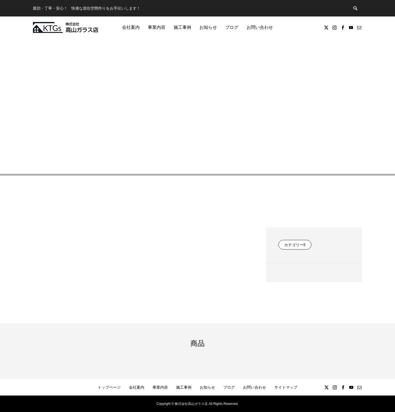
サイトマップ (285, 387)
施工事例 (182, 27)
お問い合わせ (260, 27)
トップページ (109, 387)
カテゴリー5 (295, 245)
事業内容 (156, 27)
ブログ (231, 27)
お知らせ (208, 27)
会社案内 (131, 27)
